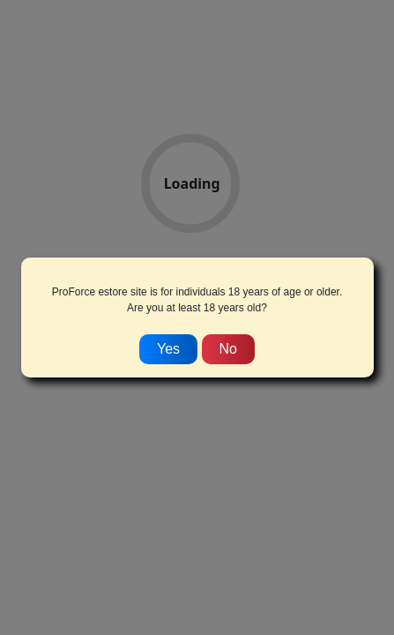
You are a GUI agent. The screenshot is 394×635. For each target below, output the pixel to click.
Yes (168, 348)
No (228, 348)
